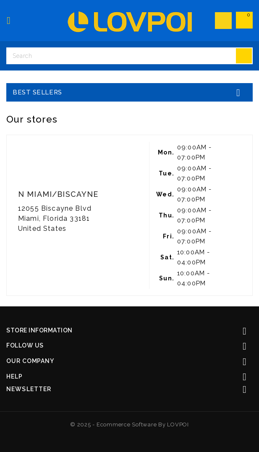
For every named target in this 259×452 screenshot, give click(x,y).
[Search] (129, 55)
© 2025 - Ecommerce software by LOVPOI (129, 424)
